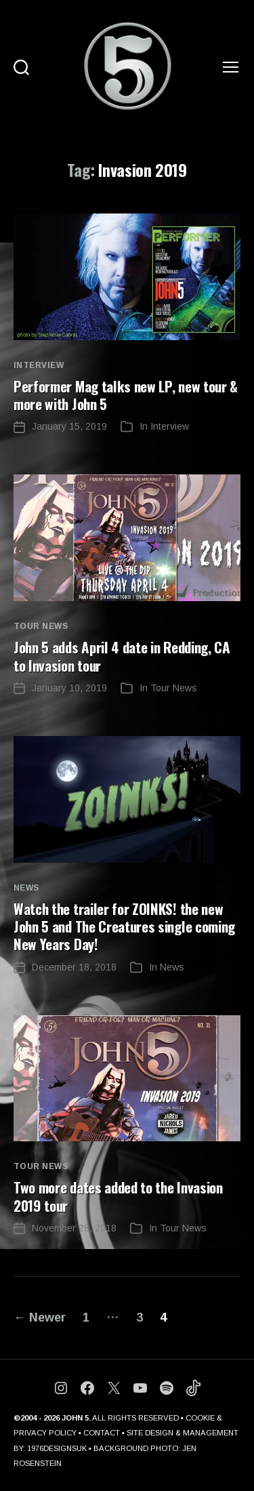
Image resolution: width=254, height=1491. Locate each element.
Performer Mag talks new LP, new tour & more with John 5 (126, 394)
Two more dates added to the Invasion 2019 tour (118, 1196)
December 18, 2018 (74, 967)
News (26, 888)
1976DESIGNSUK (57, 1448)
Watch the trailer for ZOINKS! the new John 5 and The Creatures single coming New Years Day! (124, 926)
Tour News (41, 626)
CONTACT (101, 1433)
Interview (39, 365)
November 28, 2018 (74, 1228)
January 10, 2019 (69, 687)
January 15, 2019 (69, 426)
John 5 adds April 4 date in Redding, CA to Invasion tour (122, 655)
